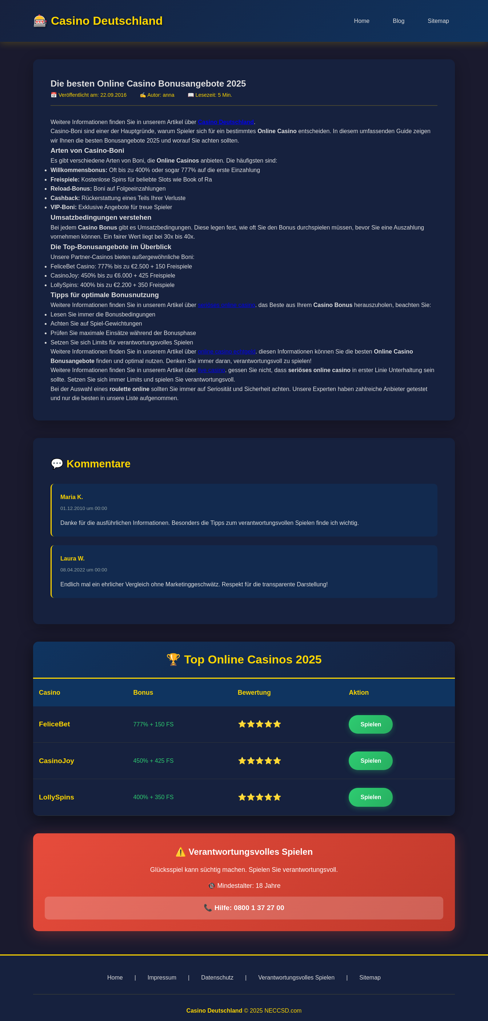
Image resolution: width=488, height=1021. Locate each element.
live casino (211, 371)
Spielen (370, 725)
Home (362, 21)
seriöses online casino (226, 306)
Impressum (162, 977)
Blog (398, 21)
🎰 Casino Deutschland (98, 20)
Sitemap (438, 21)
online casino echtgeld (226, 353)
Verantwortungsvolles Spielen (296, 977)
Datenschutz (217, 977)
